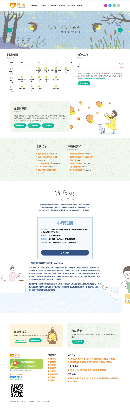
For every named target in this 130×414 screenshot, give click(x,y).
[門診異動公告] (67, 45)
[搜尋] (118, 5)
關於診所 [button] (34, 5)
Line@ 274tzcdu (16, 380)
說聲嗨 (79, 5)
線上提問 (35, 340)
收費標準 (84, 83)
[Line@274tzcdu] (114, 5)
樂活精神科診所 (16, 377)
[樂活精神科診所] (105, 5)
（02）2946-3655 (16, 374)
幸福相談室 (71, 5)
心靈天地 (62, 5)
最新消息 (54, 5)
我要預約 (65, 253)
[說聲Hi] (65, 45)
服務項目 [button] (44, 5)
